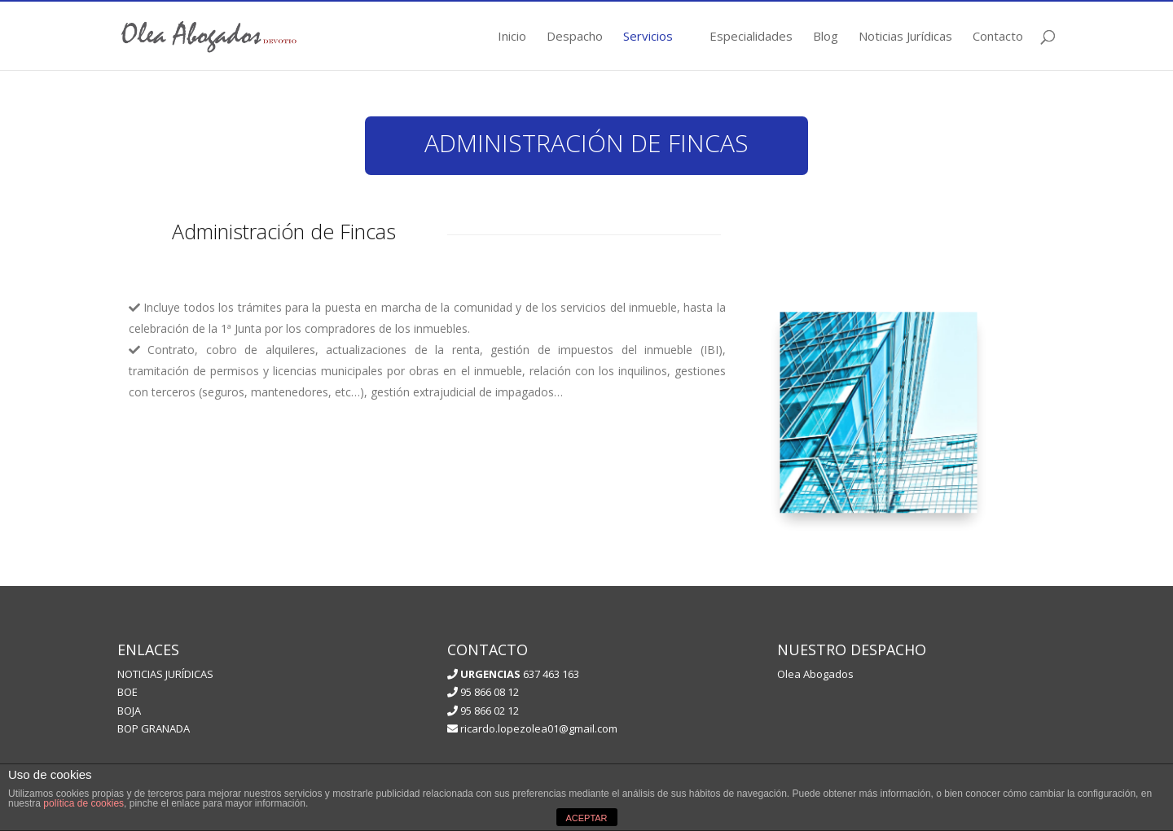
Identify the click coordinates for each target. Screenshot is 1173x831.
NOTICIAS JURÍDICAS (165, 674)
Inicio (512, 37)
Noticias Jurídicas (905, 37)
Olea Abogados (815, 674)
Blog (825, 37)
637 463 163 (518, 674)
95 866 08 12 (483, 691)
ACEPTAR (586, 818)
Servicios (648, 37)
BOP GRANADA (153, 728)
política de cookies (83, 803)
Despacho (575, 37)
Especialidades (751, 37)
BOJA (129, 710)
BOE (127, 691)
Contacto (998, 37)
